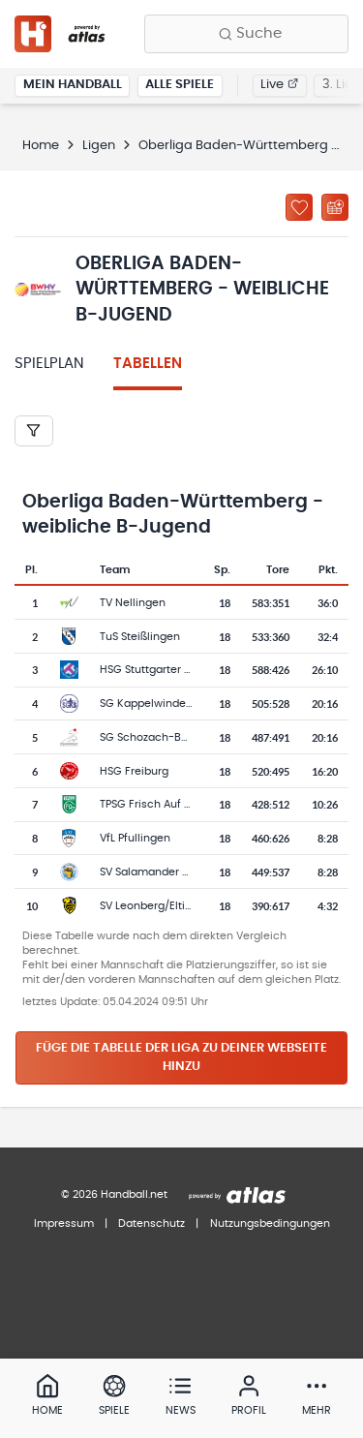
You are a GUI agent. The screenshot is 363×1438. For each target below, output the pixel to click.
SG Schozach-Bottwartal (164, 737)
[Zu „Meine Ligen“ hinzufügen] (299, 207)
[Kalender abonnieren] (334, 207)
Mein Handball (72, 84)
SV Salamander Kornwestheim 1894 (193, 872)
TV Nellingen (133, 602)
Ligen (98, 145)
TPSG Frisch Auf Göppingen (171, 804)
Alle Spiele (179, 84)
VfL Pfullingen (135, 838)
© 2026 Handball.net (114, 1194)
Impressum (64, 1223)
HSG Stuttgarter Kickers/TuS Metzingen (201, 669)
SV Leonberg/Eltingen (156, 906)
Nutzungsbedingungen (270, 1223)
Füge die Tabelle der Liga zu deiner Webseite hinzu (181, 1057)
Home (40, 145)
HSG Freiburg (134, 771)
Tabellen (147, 363)
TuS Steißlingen (140, 636)
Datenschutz (151, 1223)
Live (279, 85)
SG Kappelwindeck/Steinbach (178, 703)
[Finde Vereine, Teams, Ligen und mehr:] (246, 34)
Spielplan (49, 363)
